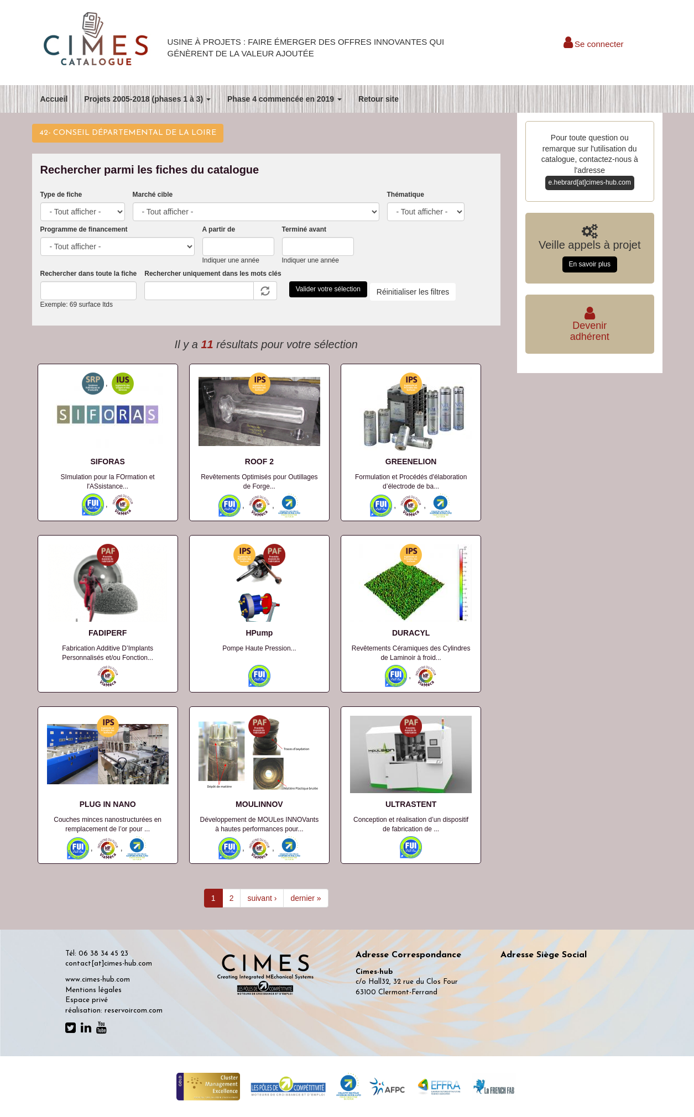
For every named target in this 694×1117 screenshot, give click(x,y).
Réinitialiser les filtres (413, 291)
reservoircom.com (134, 1010)
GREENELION (411, 461)
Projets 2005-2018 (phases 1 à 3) (147, 99)
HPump (259, 632)
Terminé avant (304, 229)
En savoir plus (589, 264)
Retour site (378, 99)
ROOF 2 (259, 461)
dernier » (305, 898)
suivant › (261, 898)
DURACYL (411, 632)
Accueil (54, 99)
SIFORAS (108, 461)
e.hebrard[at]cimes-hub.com (590, 182)
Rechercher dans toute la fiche (88, 273)
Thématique (405, 194)
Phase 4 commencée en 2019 (284, 99)
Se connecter (593, 44)
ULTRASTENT (410, 804)
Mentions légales (93, 990)
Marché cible (153, 194)
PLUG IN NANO (108, 804)
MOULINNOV (259, 804)
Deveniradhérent (589, 326)
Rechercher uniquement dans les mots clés (212, 273)
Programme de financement (84, 229)
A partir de (219, 229)
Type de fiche (61, 194)
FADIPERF (107, 632)
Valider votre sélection (328, 289)
